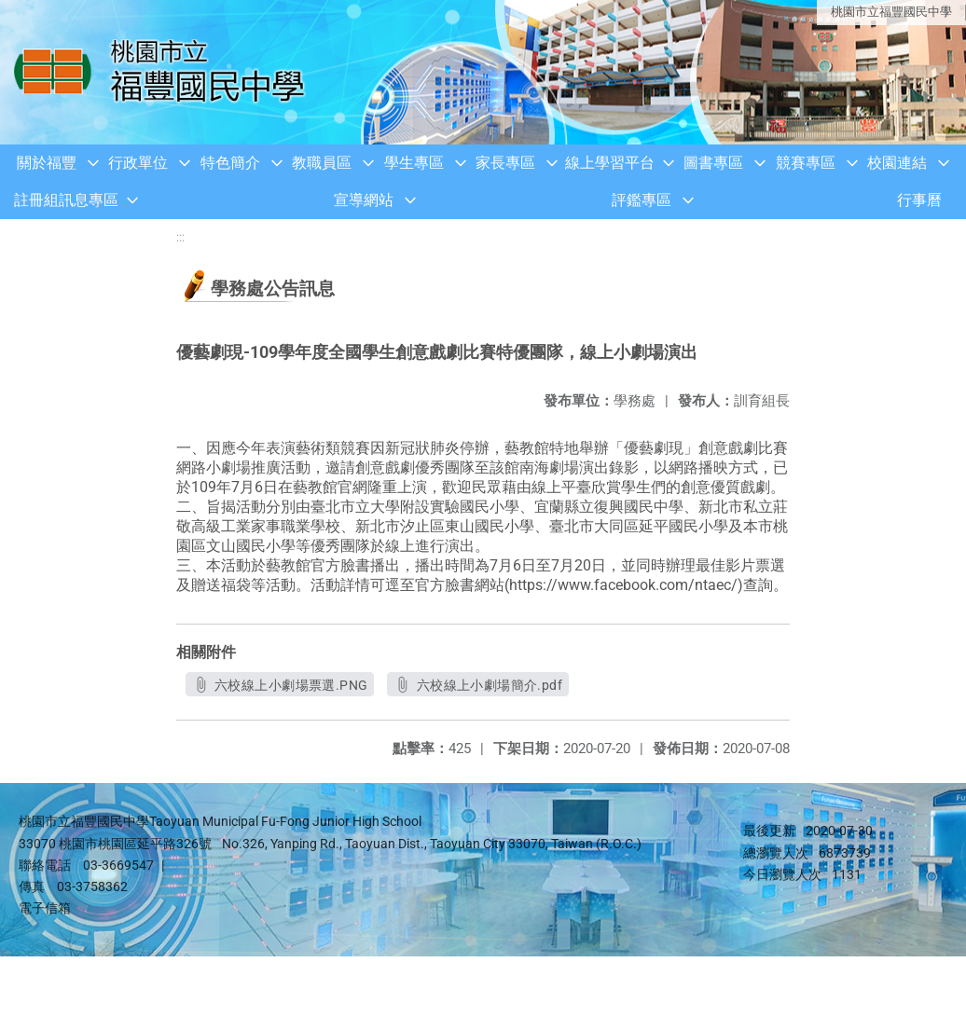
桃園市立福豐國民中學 (891, 12)
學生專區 (414, 163)
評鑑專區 (641, 200)
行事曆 (919, 200)
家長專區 (505, 163)
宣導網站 (363, 200)
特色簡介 (230, 163)
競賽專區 (805, 163)
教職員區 (322, 163)
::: (180, 237)
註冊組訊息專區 (66, 200)
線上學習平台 (610, 163)
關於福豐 (46, 163)
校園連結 (897, 163)
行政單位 (138, 163)
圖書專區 (713, 163)
